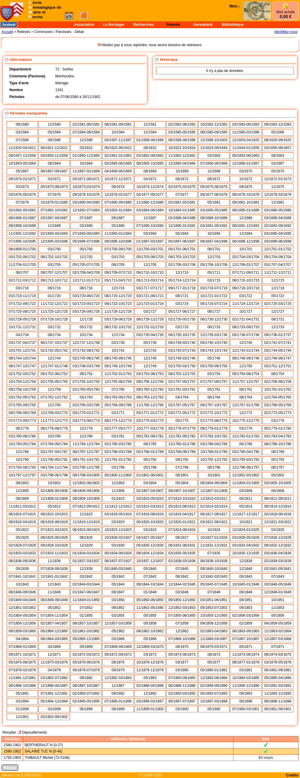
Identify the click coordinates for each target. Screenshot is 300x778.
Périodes (12, 739)
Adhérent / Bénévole (128, 739)
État (265, 739)
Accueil (7, 32)
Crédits (292, 775)
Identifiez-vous (285, 32)
